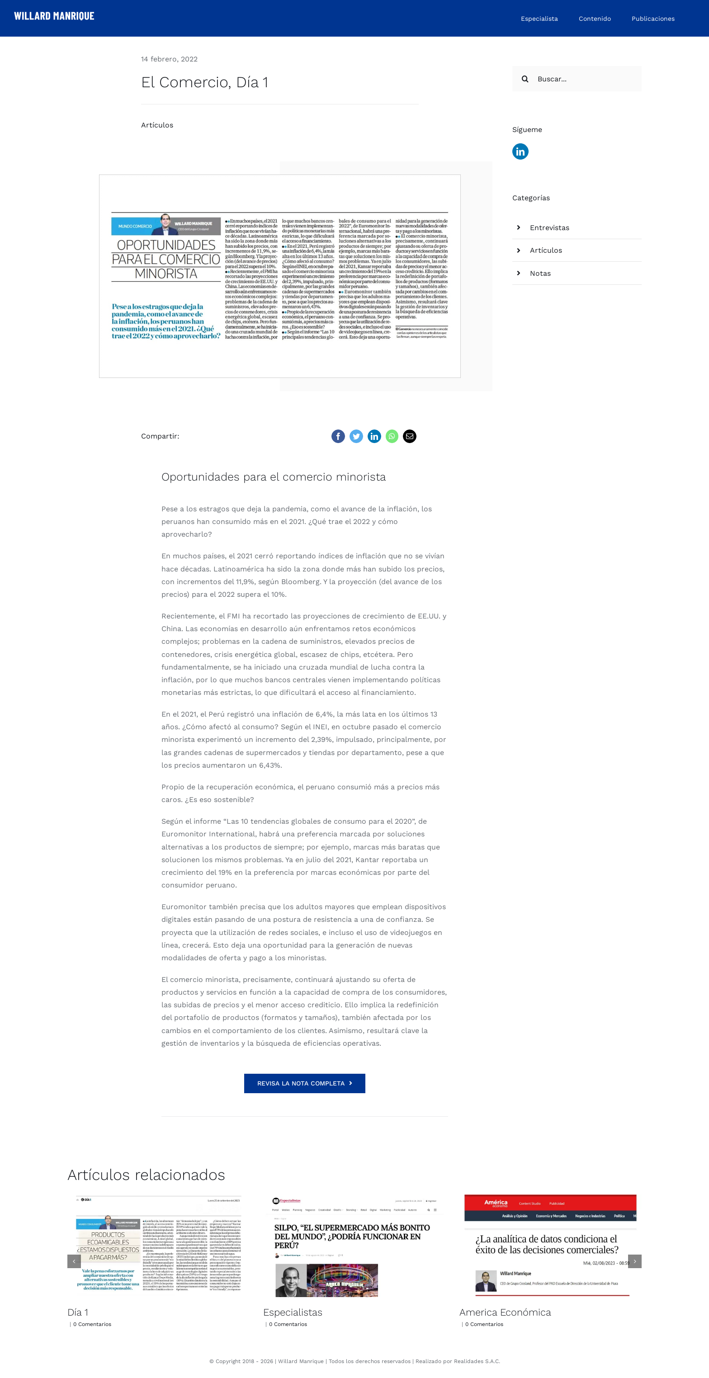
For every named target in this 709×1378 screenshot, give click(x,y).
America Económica (505, 1312)
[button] (74, 1261)
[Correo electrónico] (410, 436)
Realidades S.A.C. (477, 1361)
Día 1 (77, 1312)
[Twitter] (356, 436)
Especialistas (292, 1312)
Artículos (157, 125)
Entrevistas (549, 227)
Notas (540, 273)
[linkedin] (520, 151)
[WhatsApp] (392, 436)
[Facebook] (338, 436)
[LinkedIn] (374, 436)
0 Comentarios (92, 1324)
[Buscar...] (577, 78)
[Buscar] (525, 78)
